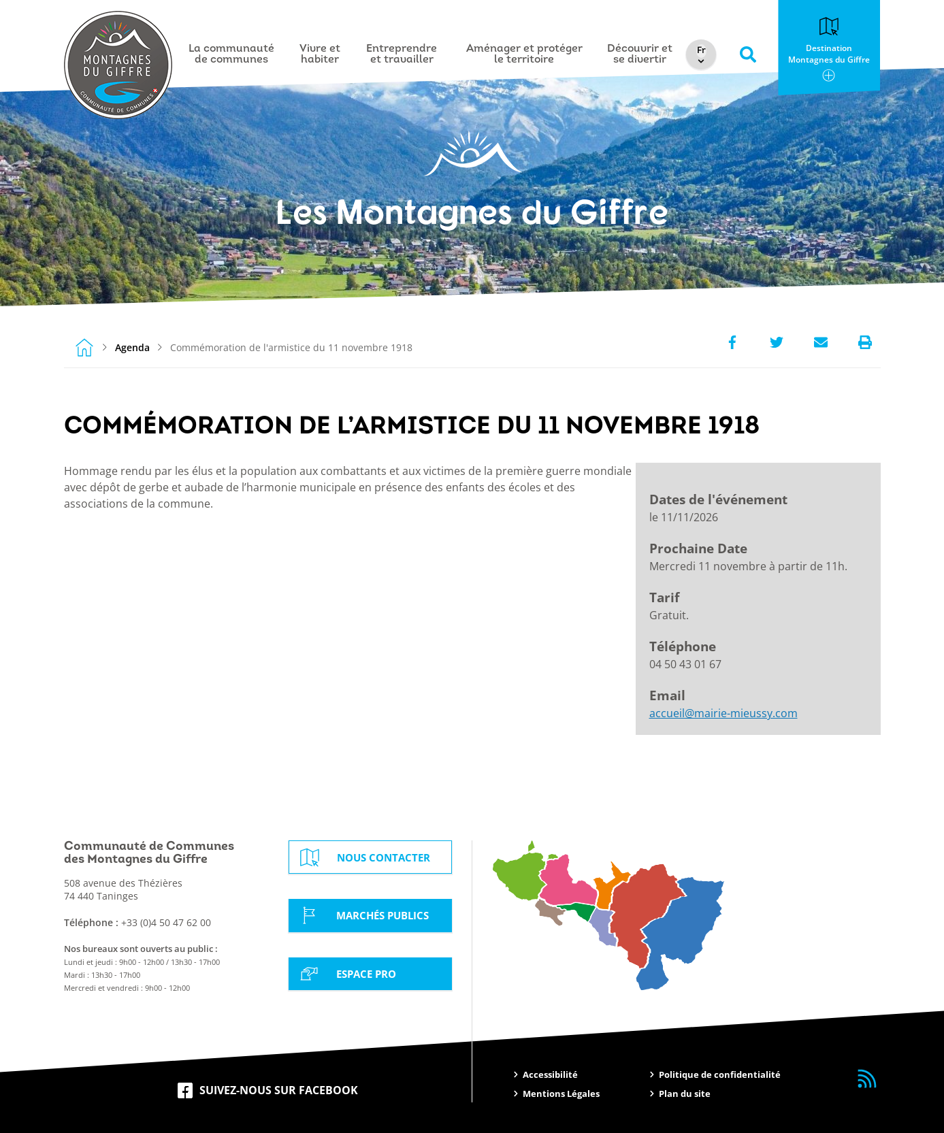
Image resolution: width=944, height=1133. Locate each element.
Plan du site (685, 1093)
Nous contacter (366, 857)
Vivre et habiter (322, 54)
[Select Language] (705, 51)
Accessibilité (550, 1074)
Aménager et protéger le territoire (526, 54)
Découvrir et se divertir (641, 54)
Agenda (132, 347)
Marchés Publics (365, 915)
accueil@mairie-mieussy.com (723, 713)
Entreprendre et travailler (403, 54)
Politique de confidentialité (720, 1074)
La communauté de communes (233, 54)
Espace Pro (348, 973)
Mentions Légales (561, 1093)
